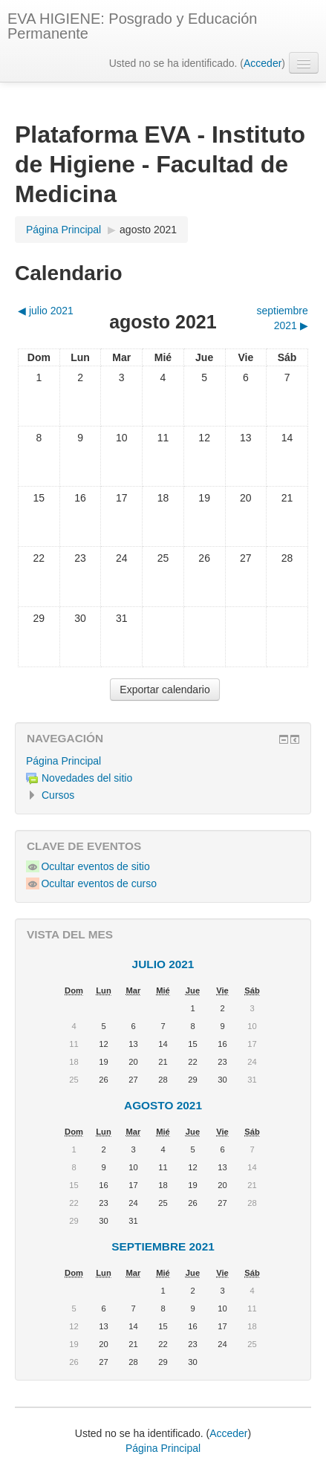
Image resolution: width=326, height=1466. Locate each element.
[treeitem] (163, 760)
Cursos (58, 795)
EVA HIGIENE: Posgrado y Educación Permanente (132, 26)
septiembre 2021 (163, 1246)
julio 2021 (163, 964)
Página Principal (63, 761)
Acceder (262, 63)
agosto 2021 (148, 230)
